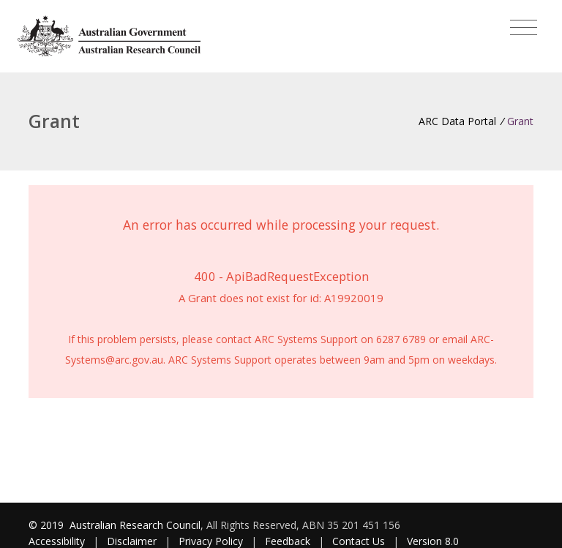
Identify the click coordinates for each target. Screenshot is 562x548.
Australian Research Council (135, 525)
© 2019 (48, 525)
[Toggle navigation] (523, 27)
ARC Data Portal (457, 121)
